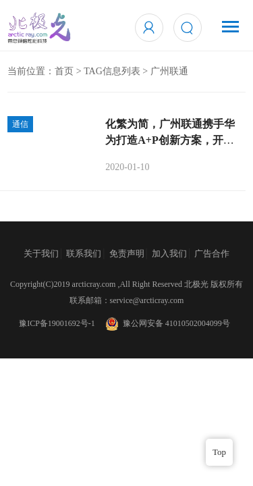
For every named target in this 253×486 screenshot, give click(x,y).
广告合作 (211, 253)
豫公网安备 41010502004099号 (166, 323)
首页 (64, 71)
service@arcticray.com (147, 300)
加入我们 (169, 253)
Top (219, 452)
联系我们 (83, 253)
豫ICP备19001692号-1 (57, 323)
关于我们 (41, 253)
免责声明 (126, 253)
